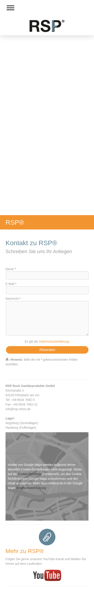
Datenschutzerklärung (54, 341)
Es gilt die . (47, 341)
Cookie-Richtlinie (29, 474)
